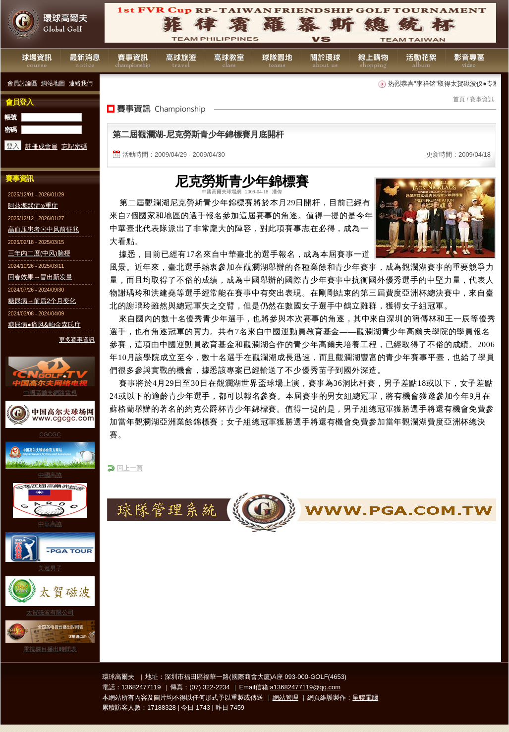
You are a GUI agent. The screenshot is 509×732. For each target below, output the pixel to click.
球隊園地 (277, 60)
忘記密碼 (74, 146)
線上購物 (373, 60)
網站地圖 (53, 83)
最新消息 (84, 60)
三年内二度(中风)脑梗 (39, 253)
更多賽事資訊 (77, 339)
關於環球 (325, 60)
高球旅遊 (181, 60)
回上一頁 (130, 468)
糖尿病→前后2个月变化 (42, 301)
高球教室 (229, 60)
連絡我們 (81, 83)
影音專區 (469, 60)
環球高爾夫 (50, 24)
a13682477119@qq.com (305, 687)
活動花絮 (421, 60)
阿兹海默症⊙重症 (33, 205)
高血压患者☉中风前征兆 (43, 229)
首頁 (459, 99)
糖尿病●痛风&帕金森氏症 (44, 324)
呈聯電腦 (365, 697)
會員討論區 (22, 83)
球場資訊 (36, 60)
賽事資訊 (133, 60)
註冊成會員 (41, 146)
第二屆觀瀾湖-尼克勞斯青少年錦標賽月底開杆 (198, 134)
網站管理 (285, 697)
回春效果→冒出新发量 (40, 277)
